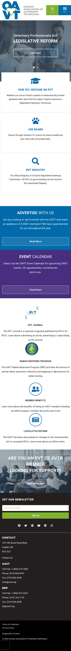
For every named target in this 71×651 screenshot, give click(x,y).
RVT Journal (35, 325)
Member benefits (35, 400)
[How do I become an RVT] (35, 81)
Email (5, 503)
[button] (65, 8)
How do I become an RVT (35, 89)
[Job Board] (35, 120)
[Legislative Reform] (35, 419)
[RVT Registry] (35, 161)
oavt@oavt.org (9, 582)
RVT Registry (35, 169)
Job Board (35, 129)
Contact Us (7, 558)
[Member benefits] (35, 389)
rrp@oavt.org (8, 606)
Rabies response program (35, 361)
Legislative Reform (35, 431)
